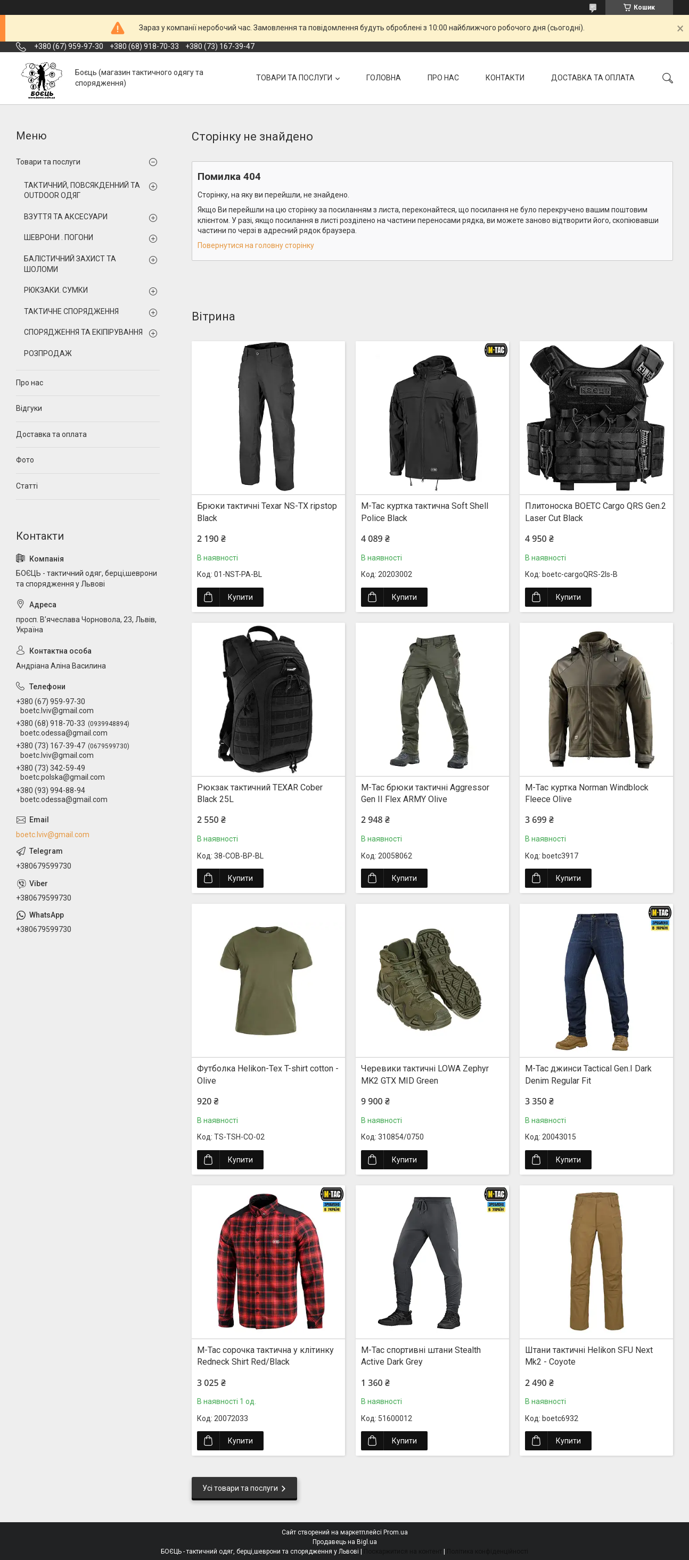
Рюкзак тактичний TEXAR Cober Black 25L (260, 793)
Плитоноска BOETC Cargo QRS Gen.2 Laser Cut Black (595, 512)
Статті (27, 486)
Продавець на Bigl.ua (345, 1542)
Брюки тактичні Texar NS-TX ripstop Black (267, 512)
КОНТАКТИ (505, 77)
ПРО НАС (443, 77)
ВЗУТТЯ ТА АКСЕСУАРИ (66, 216)
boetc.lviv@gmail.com (52, 834)
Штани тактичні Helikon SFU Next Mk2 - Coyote (589, 1356)
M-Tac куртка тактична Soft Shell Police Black (424, 512)
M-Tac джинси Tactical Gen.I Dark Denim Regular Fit (588, 1074)
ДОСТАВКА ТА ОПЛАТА (593, 77)
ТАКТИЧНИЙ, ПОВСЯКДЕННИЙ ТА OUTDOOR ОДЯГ (82, 190)
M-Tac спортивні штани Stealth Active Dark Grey (421, 1356)
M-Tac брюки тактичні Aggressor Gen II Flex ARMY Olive (425, 793)
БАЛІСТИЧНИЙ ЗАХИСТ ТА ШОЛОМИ (70, 264)
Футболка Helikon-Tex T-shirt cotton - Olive (268, 1074)
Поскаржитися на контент (403, 1551)
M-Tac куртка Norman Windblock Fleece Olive (587, 793)
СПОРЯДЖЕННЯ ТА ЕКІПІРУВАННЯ (83, 332)
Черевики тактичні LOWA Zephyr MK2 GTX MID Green (425, 1074)
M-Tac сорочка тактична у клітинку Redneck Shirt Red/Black (265, 1356)
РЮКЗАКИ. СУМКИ (56, 290)
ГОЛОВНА (383, 77)
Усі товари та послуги (240, 1488)
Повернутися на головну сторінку (256, 245)
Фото (25, 460)
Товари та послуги (48, 162)
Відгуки (29, 408)
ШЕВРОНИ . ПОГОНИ (58, 237)
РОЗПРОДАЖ (48, 353)
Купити (240, 597)
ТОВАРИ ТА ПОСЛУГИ (294, 77)
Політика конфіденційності (487, 1551)
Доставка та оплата (51, 434)
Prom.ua (395, 1532)
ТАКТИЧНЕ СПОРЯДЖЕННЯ (71, 311)
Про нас (29, 382)
